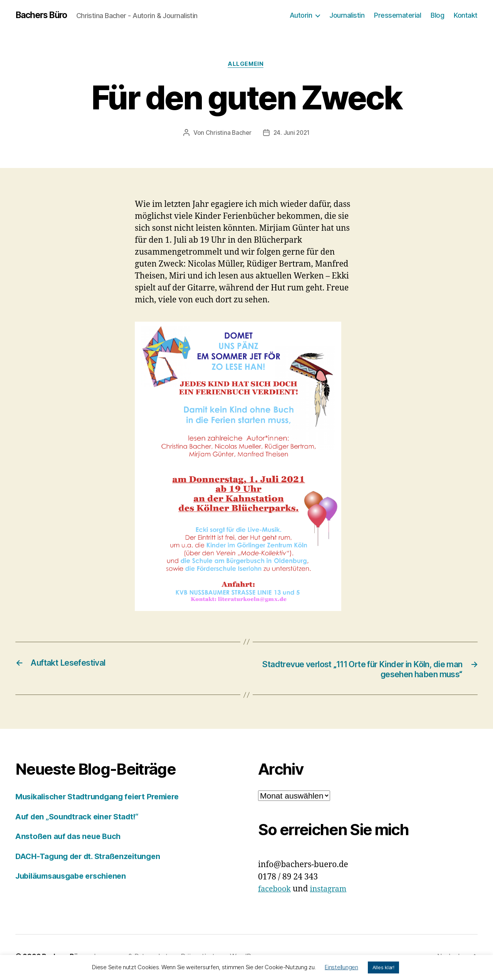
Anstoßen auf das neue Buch (70, 838)
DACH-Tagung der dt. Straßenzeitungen (92, 858)
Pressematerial (397, 15)
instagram (331, 891)
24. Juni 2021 (292, 134)
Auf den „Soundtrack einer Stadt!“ (80, 818)
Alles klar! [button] (383, 967)
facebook (275, 891)
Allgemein (246, 65)
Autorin (301, 15)
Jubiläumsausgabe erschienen (74, 878)
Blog (437, 15)
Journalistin (346, 15)
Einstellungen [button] (341, 967)
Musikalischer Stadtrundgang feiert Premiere (103, 798)
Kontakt (466, 15)
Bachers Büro (43, 15)
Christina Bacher (228, 134)
